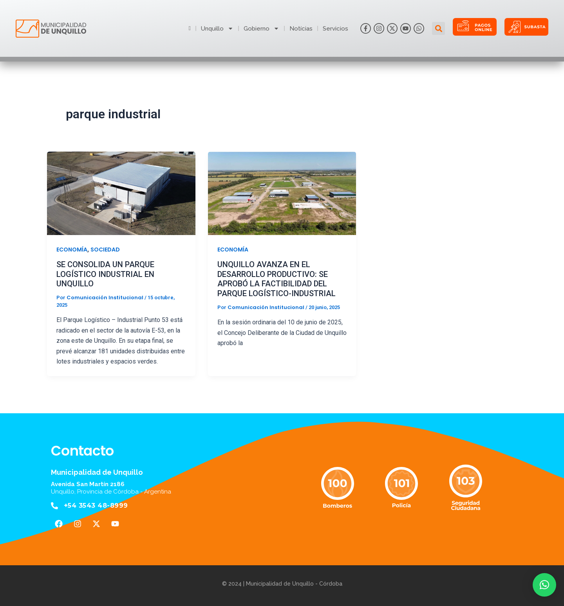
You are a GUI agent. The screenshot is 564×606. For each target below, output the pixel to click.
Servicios (335, 28)
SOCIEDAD (105, 249)
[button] (438, 28)
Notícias (301, 28)
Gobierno (261, 28)
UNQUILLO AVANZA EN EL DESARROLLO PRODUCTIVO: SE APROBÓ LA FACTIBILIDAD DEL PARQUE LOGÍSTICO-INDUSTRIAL (276, 279)
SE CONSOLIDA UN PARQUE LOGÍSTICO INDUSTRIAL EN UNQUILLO (105, 274)
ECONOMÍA (71, 249)
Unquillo (217, 28)
